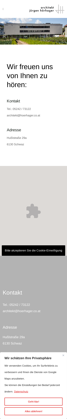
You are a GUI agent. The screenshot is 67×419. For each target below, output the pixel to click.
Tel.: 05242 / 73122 (19, 108)
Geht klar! (33, 401)
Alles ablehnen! (33, 411)
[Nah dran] (63, 355)
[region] (33, 385)
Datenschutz (21, 391)
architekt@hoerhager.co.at (23, 115)
